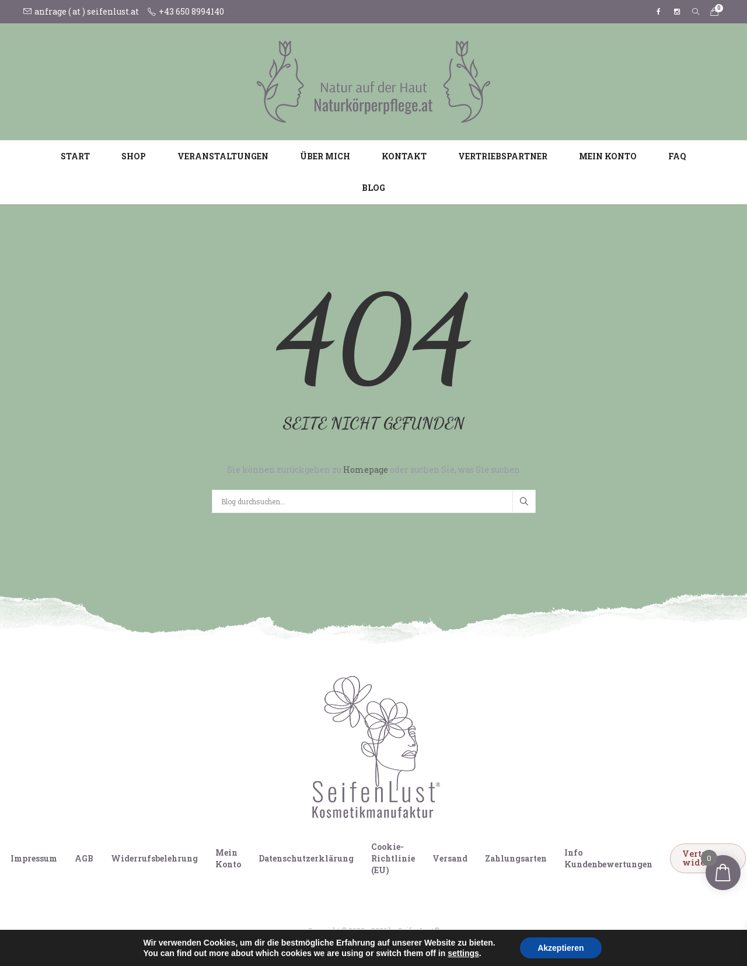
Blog (373, 187)
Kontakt (404, 156)
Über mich (325, 156)
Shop (133, 156)
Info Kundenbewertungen (608, 858)
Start (75, 156)
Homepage (366, 469)
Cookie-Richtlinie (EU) (393, 858)
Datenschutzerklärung (306, 858)
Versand (449, 858)
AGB (84, 858)
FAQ (677, 156)
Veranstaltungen (222, 156)
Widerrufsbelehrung (154, 858)
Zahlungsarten (516, 858)
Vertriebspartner (502, 156)
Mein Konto (608, 156)
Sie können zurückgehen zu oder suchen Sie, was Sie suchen (373, 469)
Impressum (34, 858)
